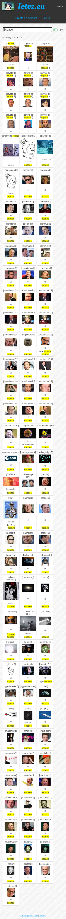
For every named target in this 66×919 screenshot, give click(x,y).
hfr (28, 68)
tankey (11, 64)
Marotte (28, 722)
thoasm (11, 193)
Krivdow (27, 161)
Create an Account (26, 17)
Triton (45, 64)
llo (28, 441)
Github (42, 915)
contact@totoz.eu (28, 915)
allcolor (11, 165)
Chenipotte (10, 489)
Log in (46, 17)
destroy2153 (45, 159)
